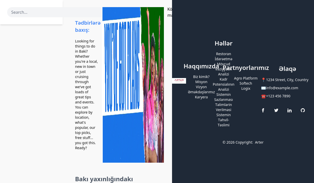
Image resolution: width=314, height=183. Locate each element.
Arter (259, 142)
